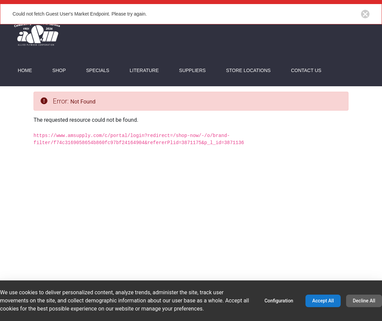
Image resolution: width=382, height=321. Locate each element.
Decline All (364, 300)
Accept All (323, 300)
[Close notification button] (365, 14)
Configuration (278, 300)
